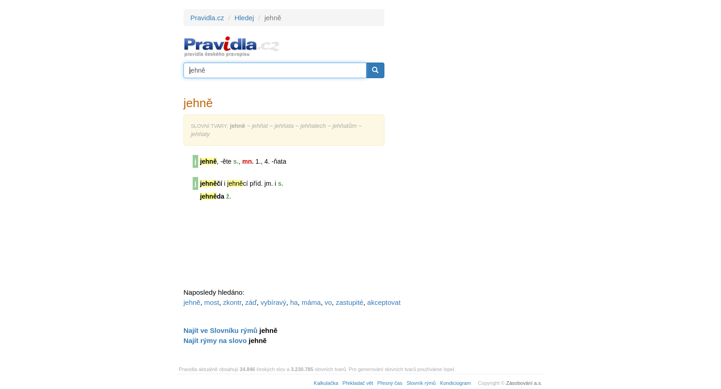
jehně (191, 302)
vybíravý (273, 302)
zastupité (349, 302)
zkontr (232, 302)
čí (211, 183)
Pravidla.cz (207, 18)
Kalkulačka (326, 383)
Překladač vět (358, 383)
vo (328, 302)
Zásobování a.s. (524, 383)
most (211, 302)
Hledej (244, 18)
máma (311, 302)
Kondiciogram (455, 383)
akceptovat (384, 302)
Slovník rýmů (421, 383)
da (212, 196)
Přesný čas (390, 383)
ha (294, 302)
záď (251, 302)
